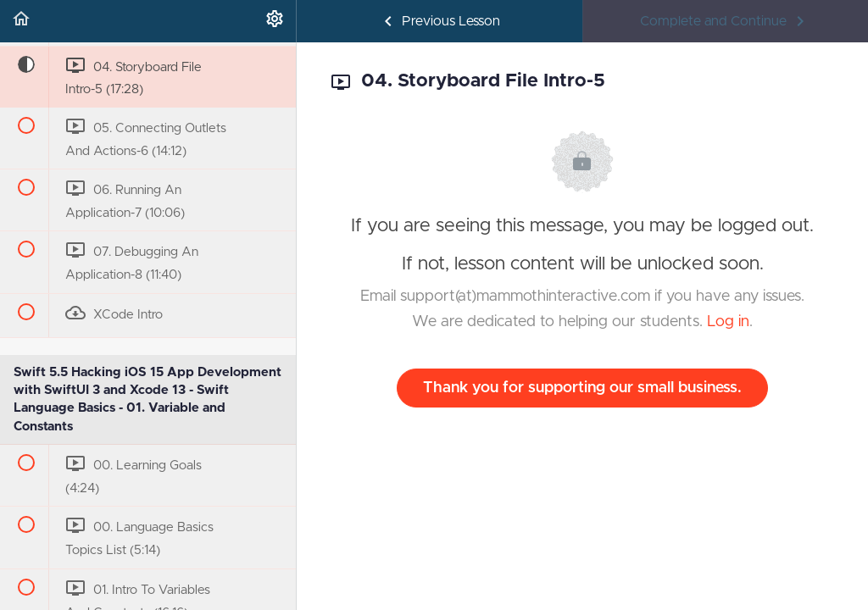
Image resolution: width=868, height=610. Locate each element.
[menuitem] (274, 21)
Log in (728, 322)
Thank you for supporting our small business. (582, 388)
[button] (21, 21)
